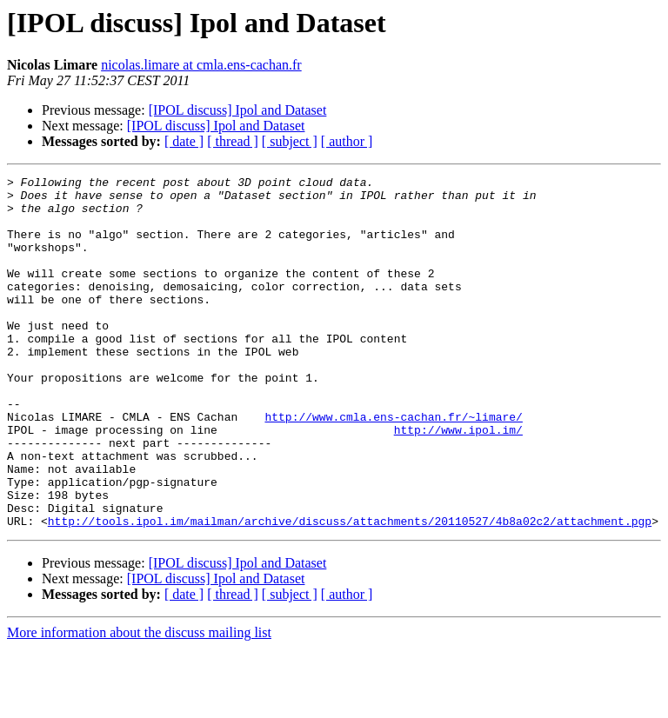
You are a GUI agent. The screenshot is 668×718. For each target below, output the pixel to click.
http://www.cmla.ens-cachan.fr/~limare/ (393, 466)
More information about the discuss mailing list (139, 702)
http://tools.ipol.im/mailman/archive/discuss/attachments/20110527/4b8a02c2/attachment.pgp (349, 591)
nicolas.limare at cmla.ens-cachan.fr (201, 64)
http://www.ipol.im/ (458, 481)
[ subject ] (289, 141)
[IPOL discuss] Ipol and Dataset (238, 110)
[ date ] (184, 141)
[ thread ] (232, 141)
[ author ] (347, 141)
